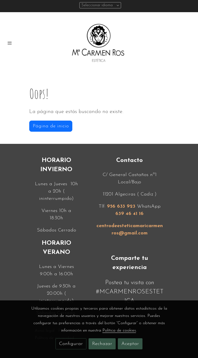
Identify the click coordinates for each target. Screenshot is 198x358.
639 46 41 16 (129, 213)
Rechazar (102, 343)
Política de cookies (119, 330)
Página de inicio (51, 126)
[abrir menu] (9, 43)
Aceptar (130, 343)
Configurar (71, 343)
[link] (99, 43)
